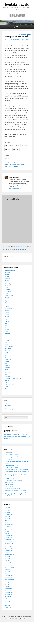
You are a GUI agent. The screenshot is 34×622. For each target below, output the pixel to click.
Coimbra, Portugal (10, 478)
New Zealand (8, 348)
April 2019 (7, 520)
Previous (22, 34)
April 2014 (7, 560)
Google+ (19, 15)
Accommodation (22, 162)
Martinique (8, 335)
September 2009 (9, 598)
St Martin (7, 376)
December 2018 (9, 524)
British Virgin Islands (10, 284)
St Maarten (8, 374)
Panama (7, 356)
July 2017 (7, 531)
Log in (6, 403)
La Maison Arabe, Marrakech (12, 488)
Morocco (7, 340)
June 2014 (8, 558)
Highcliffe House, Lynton (11, 467)
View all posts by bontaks (16, 188)
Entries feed (8, 405)
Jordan (7, 329)
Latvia (6, 331)
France (7, 306)
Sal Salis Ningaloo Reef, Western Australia (16, 456)
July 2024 (7, 509)
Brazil (6, 282)
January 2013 (8, 573)
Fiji (6, 304)
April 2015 (7, 545)
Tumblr (23, 15)
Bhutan (7, 280)
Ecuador (7, 299)
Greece (7, 312)
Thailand (7, 382)
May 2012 (7, 583)
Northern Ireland (9, 350)
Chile (6, 287)
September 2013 (9, 567)
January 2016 (8, 541)
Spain (6, 369)
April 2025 (7, 507)
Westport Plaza (9, 46)
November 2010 (9, 594)
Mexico (7, 337)
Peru (6, 357)
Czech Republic (9, 295)
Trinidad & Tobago (10, 384)
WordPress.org (9, 409)
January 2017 (8, 533)
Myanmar (7, 342)
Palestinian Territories (10, 354)
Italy (6, 325)
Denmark (7, 297)
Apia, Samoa (8, 452)
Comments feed (9, 407)
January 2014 (8, 562)
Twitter (15, 15)
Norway (7, 352)
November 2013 (9, 566)
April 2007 (7, 605)
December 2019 (9, 514)
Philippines (8, 359)
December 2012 (9, 575)
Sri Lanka (7, 371)
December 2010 (9, 592)
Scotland (7, 365)
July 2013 (7, 569)
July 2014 (7, 556)
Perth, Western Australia (11, 454)
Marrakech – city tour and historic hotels (15, 490)
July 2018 (7, 526)
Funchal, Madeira (9, 484)
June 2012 (8, 581)
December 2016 (9, 535)
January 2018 (8, 528)
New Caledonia (9, 346)
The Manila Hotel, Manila (11, 465)
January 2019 (8, 522)
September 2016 (9, 539)
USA (6, 388)
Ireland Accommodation (11, 164)
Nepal (6, 344)
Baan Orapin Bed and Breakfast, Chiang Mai (16, 492)
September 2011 (9, 588)
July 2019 (7, 516)
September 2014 (9, 554)
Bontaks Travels (9, 256)
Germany (7, 310)
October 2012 (8, 577)
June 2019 (8, 518)
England (7, 302)
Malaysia (7, 333)
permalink (15, 166)
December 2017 (9, 530)
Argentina (7, 272)
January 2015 (8, 547)
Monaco (7, 338)
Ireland (7, 321)
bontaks (22, 39)
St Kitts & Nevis (9, 373)
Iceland (7, 316)
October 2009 (8, 596)
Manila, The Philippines (11, 459)
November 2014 (9, 550)
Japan (6, 327)
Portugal (7, 363)
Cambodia (7, 285)
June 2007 (8, 602)
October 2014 (8, 552)
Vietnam (7, 392)
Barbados (7, 278)
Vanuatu (7, 390)
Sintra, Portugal (9, 482)
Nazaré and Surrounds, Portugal (13, 480)
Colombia (7, 289)
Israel (6, 323)
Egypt (6, 301)
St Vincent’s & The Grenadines (13, 378)
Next (29, 34)
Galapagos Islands (10, 308)
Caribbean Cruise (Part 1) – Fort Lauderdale (16, 469)
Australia (7, 274)
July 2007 (7, 600)
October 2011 (8, 586)
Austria (7, 276)
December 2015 (9, 543)
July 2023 (7, 512)
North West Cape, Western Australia (14, 458)
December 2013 (9, 564)
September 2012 (9, 579)
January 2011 (8, 590)
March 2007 (8, 607)
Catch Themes (24, 618)
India (6, 318)
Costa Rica (8, 291)
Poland (7, 361)
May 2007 (7, 603)
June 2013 (8, 571)
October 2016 (8, 537)
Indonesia (7, 320)
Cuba (6, 293)
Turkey (7, 386)
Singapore (7, 367)
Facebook (11, 15)
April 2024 (7, 511)
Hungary (7, 314)
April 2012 (7, 584)
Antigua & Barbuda (10, 270)
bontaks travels (17, 4)
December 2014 (9, 548)
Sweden (7, 380)
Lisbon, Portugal (9, 486)
